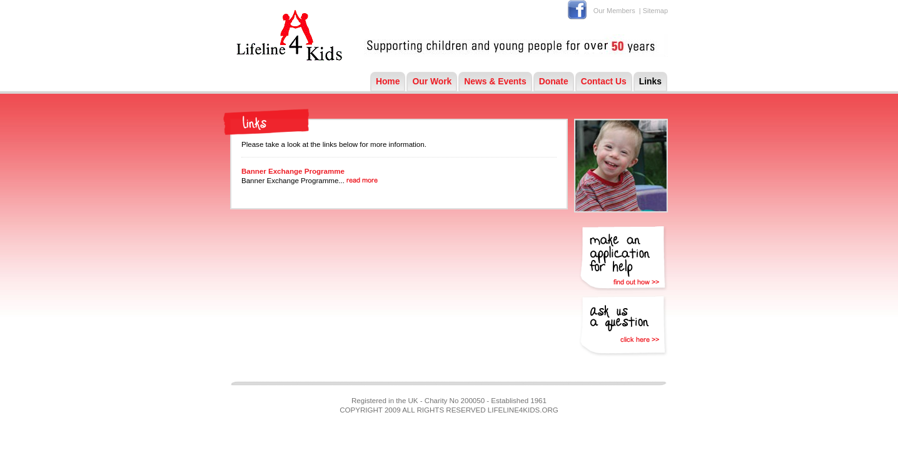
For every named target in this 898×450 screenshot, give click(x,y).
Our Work (432, 81)
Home (388, 81)
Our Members (614, 10)
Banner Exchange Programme (293, 171)
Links (650, 81)
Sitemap (655, 10)
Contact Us (604, 81)
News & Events (495, 81)
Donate (553, 81)
